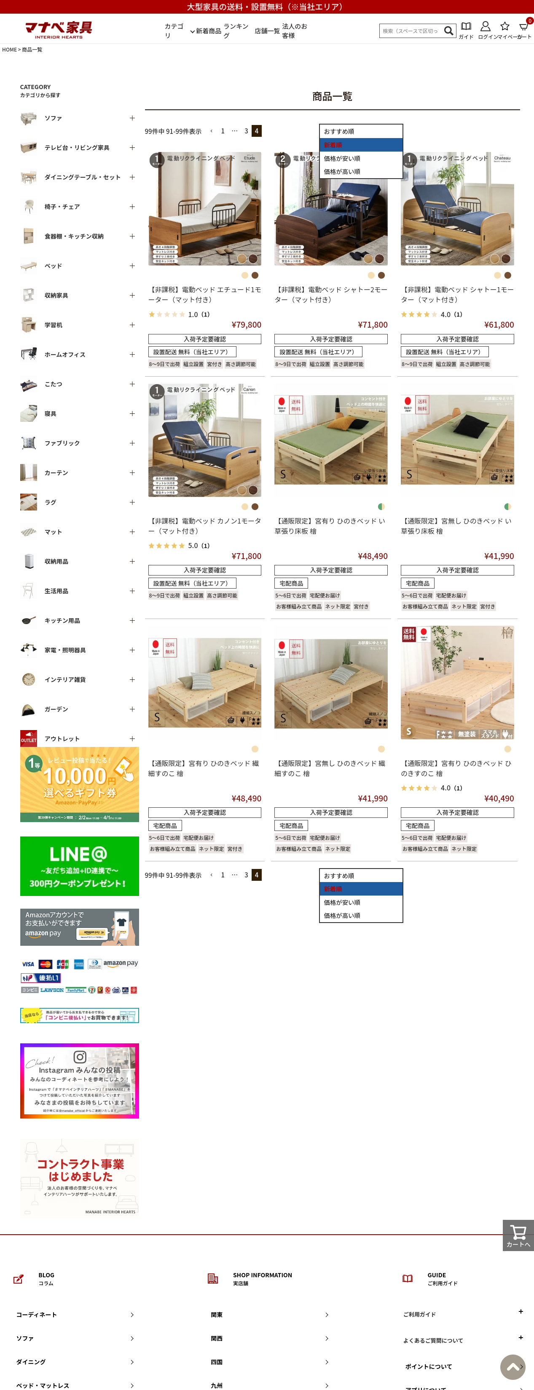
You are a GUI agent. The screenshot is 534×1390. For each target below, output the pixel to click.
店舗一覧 (267, 30)
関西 (217, 1338)
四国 (217, 1361)
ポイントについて (429, 1366)
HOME (9, 49)
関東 (217, 1314)
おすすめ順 (339, 131)
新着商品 (208, 30)
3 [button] (246, 130)
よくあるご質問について (433, 1340)
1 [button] (223, 130)
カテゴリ (174, 31)
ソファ (25, 1338)
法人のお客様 (294, 31)
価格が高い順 (342, 171)
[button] (211, 131)
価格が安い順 (342, 158)
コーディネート (36, 1314)
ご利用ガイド (419, 1314)
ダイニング (31, 1361)
